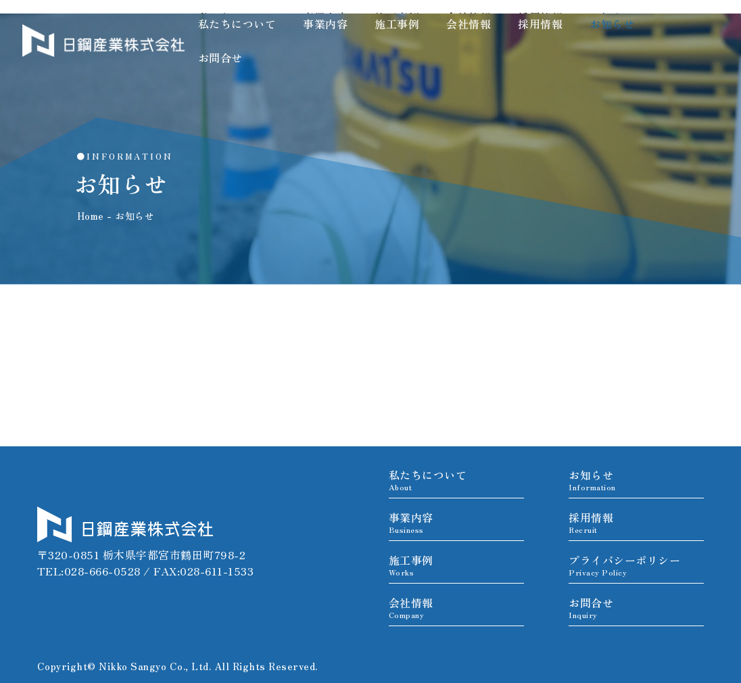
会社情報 (468, 24)
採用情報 (540, 24)
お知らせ (612, 24)
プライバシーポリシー (624, 565)
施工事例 (397, 24)
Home (90, 215)
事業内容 (325, 24)
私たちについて (237, 24)
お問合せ (220, 57)
